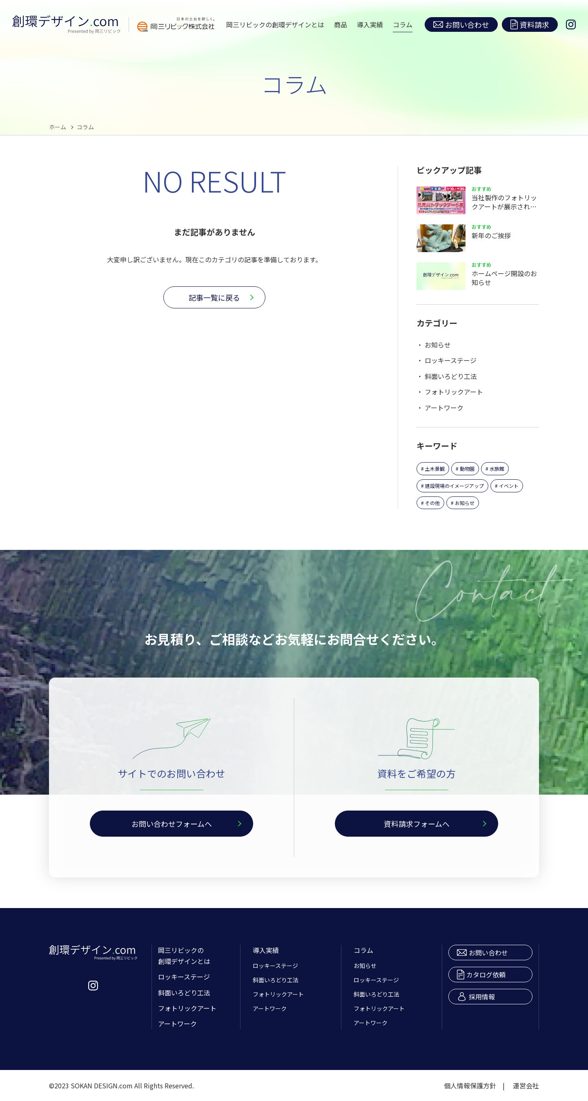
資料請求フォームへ (417, 823)
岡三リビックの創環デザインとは (275, 24)
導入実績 (370, 24)
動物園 (467, 468)
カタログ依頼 (481, 974)
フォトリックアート (454, 392)
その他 (432, 502)
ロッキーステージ (451, 360)
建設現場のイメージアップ (454, 485)
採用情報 (476, 996)
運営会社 (526, 1085)
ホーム (57, 127)
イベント (509, 485)
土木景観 (435, 468)
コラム (402, 24)
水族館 (497, 468)
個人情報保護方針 (470, 1085)
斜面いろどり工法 (451, 376)
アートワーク (444, 407)
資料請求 (529, 24)
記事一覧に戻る (214, 297)
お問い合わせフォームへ (171, 823)
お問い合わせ (461, 24)
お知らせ (438, 345)
